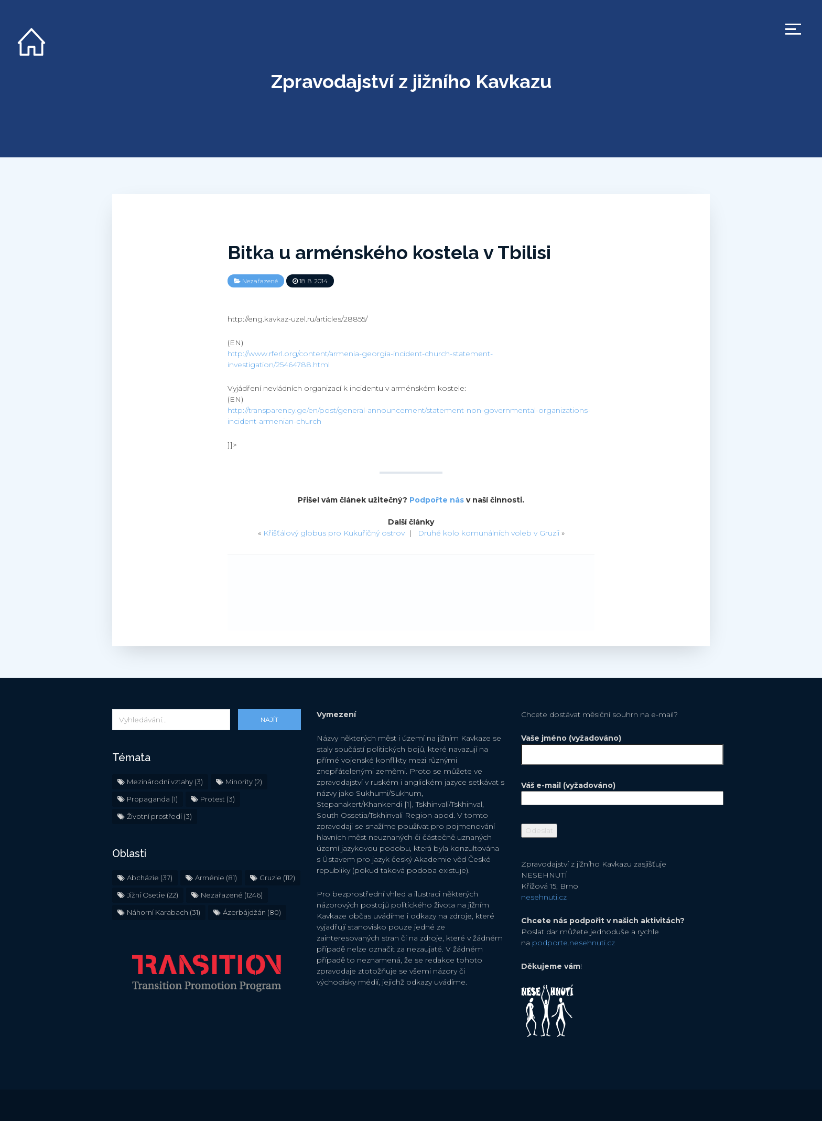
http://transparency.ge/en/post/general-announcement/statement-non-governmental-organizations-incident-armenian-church (409, 415)
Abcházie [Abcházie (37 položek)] (149, 877)
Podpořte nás (436, 500)
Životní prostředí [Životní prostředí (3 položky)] (159, 816)
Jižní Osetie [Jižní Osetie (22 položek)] (152, 895)
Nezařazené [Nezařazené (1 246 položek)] (232, 895)
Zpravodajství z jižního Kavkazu (411, 81)
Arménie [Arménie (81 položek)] (216, 877)
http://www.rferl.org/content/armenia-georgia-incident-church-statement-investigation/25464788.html (360, 359)
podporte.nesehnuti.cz (573, 942)
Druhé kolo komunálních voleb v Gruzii (488, 533)
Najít (269, 719)
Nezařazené (260, 281)
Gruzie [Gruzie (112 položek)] (277, 877)
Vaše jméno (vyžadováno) (615, 746)
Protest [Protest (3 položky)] (217, 799)
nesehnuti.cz (544, 897)
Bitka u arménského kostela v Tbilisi (389, 252)
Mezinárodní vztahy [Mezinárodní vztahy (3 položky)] (165, 781)
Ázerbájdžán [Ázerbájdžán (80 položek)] (252, 912)
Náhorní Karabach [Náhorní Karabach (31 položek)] (163, 912)
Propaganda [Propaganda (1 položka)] (152, 799)
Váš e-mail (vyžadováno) (615, 792)
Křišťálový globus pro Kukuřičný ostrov (334, 533)
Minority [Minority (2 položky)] (243, 781)
